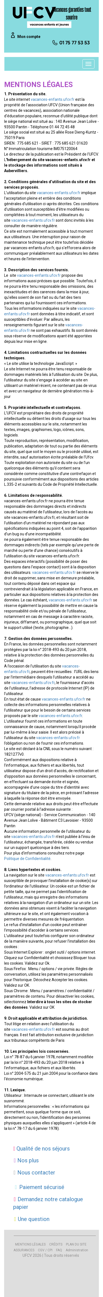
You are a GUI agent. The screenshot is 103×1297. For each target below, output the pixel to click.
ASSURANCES (23, 1250)
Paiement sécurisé (38, 1187)
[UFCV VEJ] (42, 17)
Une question (31, 1219)
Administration (77, 1250)
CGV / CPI (45, 1250)
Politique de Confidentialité (27, 858)
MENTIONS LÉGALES (30, 1244)
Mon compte (28, 36)
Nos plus (26, 1160)
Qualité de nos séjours (41, 1148)
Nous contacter (34, 1172)
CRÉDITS (55, 1244)
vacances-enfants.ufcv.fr (52, 99)
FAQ (59, 1250)
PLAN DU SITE (76, 1244)
